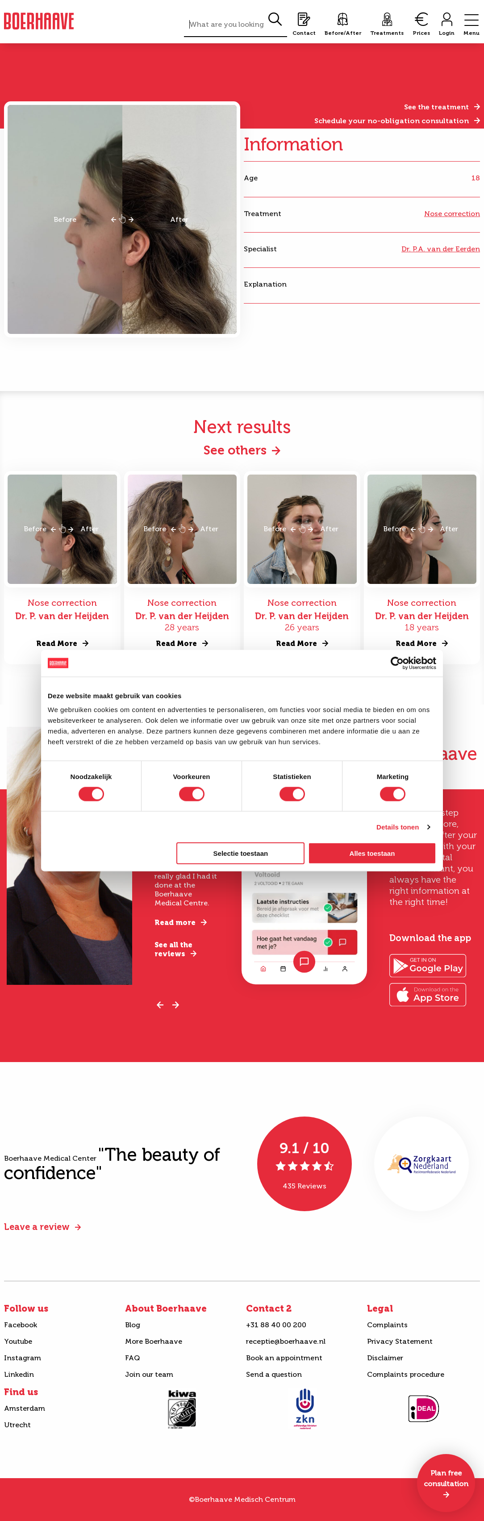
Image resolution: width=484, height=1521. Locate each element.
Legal (380, 1308)
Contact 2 (269, 1308)
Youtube (18, 1341)
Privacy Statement (400, 1341)
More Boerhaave (153, 1341)
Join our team (149, 1374)
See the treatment (436, 107)
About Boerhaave (166, 1308)
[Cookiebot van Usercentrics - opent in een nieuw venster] (397, 663)
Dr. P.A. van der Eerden (440, 249)
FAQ (132, 1358)
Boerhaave (39, 21)
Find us (21, 1392)
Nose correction (452, 213)
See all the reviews (173, 949)
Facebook (20, 1325)
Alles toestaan (372, 853)
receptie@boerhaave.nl (285, 1341)
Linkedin (19, 1374)
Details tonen (397, 826)
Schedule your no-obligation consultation (391, 121)
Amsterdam (24, 1408)
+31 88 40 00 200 (276, 1325)
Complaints (387, 1325)
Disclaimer (385, 1358)
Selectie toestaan (240, 853)
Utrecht (17, 1425)
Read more (175, 922)
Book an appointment (284, 1358)
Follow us (26, 1308)
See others (235, 450)
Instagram (22, 1358)
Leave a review (37, 1226)
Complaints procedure (405, 1374)
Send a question (274, 1374)
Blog (132, 1325)
